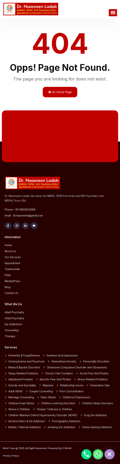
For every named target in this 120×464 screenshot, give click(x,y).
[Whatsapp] (98, 454)
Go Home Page (60, 92)
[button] (113, 12)
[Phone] (86, 454)
